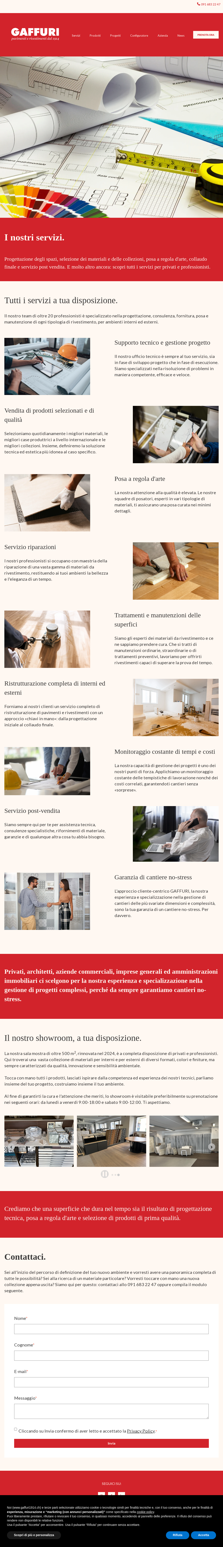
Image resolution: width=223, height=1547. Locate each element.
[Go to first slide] (211, 1146)
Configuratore (139, 35)
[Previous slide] (11, 1146)
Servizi (76, 35)
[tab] (112, 1175)
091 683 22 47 (210, 4)
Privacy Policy (141, 1430)
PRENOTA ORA (206, 34)
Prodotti (95, 35)
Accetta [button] (203, 1535)
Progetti (115, 35)
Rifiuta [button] (177, 1535)
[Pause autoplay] (105, 1174)
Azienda (163, 35)
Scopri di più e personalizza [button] (34, 1535)
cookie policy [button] (145, 1512)
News (180, 35)
